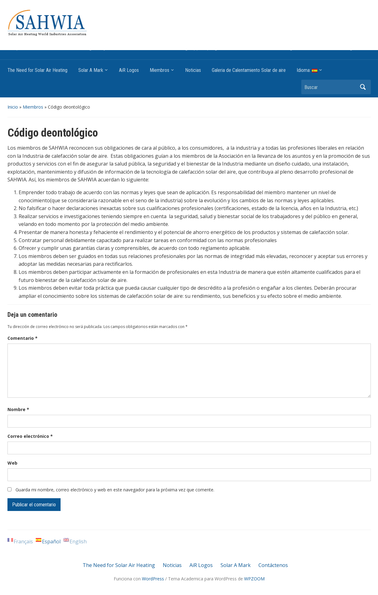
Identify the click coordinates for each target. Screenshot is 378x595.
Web (12, 463)
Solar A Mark (90, 70)
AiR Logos (129, 70)
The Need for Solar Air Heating (37, 70)
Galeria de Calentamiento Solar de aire (249, 70)
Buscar (363, 87)
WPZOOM (254, 579)
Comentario (22, 338)
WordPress (153, 579)
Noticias (193, 70)
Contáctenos (273, 565)
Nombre (18, 409)
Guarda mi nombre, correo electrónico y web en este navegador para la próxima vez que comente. (115, 490)
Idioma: (307, 70)
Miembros (159, 70)
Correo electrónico (30, 436)
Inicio (12, 107)
